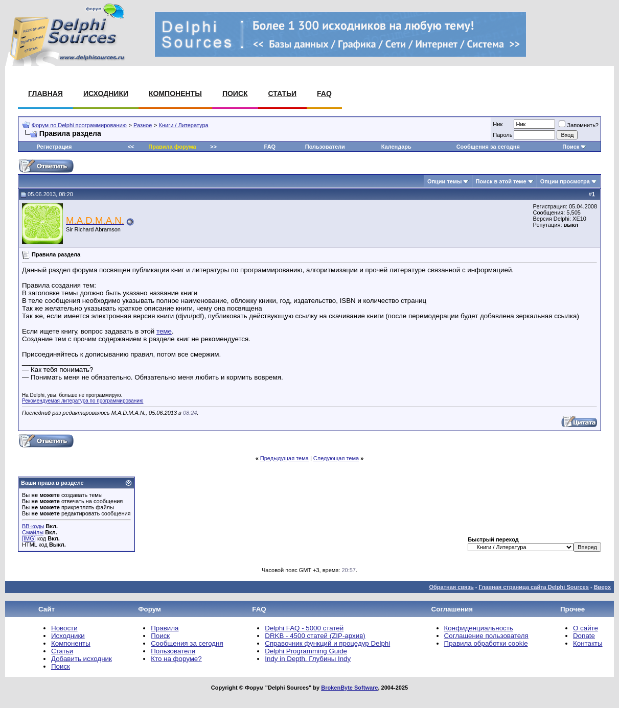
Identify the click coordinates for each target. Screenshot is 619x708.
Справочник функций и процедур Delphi (327, 643)
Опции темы (444, 181)
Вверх (602, 587)
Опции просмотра (565, 181)
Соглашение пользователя (486, 636)
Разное (142, 125)
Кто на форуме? (176, 659)
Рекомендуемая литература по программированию (82, 401)
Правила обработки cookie (486, 643)
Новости (64, 628)
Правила (164, 628)
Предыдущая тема (284, 458)
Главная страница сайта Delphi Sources (533, 587)
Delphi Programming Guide (306, 651)
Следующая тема (336, 458)
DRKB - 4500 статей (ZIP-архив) (315, 636)
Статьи (282, 93)
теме (164, 331)
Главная (45, 93)
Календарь (396, 147)
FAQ (324, 93)
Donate (584, 636)
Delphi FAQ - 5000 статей (304, 628)
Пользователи (325, 147)
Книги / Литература (184, 125)
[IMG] (29, 538)
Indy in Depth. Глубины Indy (308, 659)
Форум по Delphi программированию (79, 125)
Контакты (588, 643)
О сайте (585, 628)
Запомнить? (579, 125)
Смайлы (32, 532)
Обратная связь (451, 587)
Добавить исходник (81, 659)
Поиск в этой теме (500, 181)
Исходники (105, 93)
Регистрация (54, 147)
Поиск (235, 93)
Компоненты (175, 93)
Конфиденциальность (478, 628)
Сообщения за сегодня (488, 147)
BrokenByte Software (349, 688)
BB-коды (33, 526)
